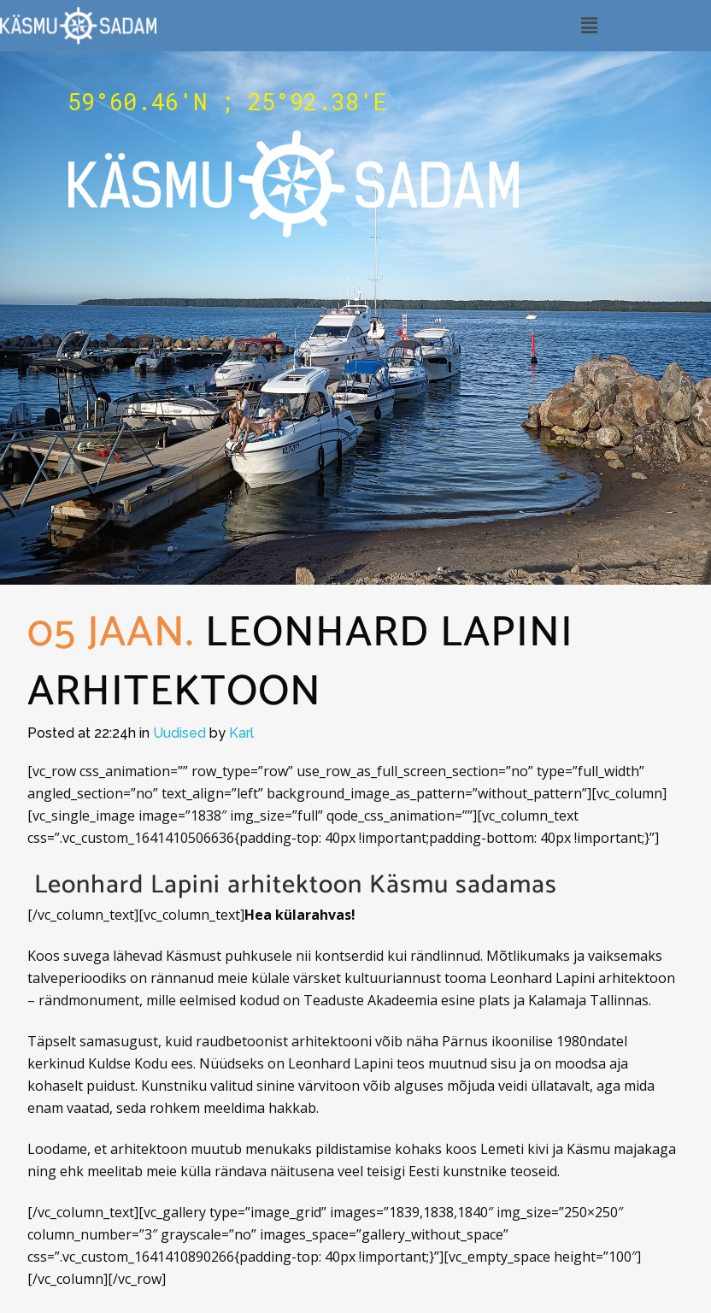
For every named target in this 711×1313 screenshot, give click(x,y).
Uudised (179, 733)
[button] (588, 25)
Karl (241, 733)
